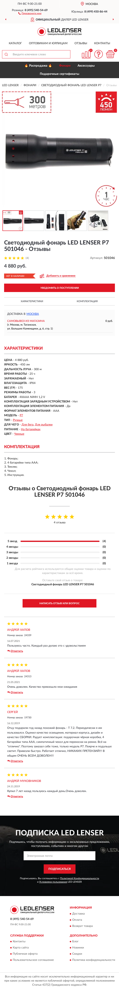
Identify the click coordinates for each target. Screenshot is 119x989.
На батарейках (30, 429)
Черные (19, 433)
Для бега (27, 424)
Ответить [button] (15, 651)
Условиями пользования (53, 882)
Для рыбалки (44, 424)
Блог (75, 941)
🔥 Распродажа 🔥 (38, 65)
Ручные (18, 420)
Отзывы (80, 43)
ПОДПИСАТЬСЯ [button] (59, 869)
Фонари (65, 65)
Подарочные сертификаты (59, 73)
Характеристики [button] (32, 301)
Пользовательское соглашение (33, 960)
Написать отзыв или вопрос (59, 603)
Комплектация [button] (87, 301)
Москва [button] (32, 314)
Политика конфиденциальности (93, 960)
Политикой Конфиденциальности (79, 878)
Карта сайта (21, 947)
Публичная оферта (25, 953)
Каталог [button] (15, 43)
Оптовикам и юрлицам (48, 43)
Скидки (77, 953)
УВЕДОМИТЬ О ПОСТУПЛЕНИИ (59, 288)
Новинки (78, 947)
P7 (21, 415)
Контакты (102, 43)
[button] (29, 13)
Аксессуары (86, 65)
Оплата (77, 919)
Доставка (78, 913)
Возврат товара (82, 926)
